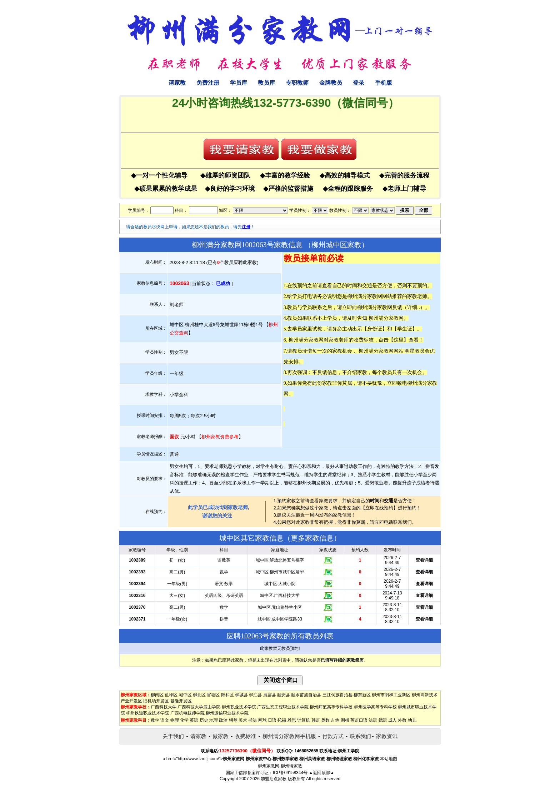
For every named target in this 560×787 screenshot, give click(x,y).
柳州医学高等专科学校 (375, 706)
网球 (262, 720)
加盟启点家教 (273, 778)
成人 (392, 720)
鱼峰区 (171, 694)
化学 (184, 720)
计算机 (303, 720)
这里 (399, 340)
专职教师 (297, 83)
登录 (358, 83)
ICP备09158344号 (290, 772)
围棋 (345, 720)
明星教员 (415, 351)
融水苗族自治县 (306, 694)
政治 (223, 720)
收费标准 (245, 736)
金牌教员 (330, 83)
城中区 (185, 694)
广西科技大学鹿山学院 (199, 706)
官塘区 (213, 694)
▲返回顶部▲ (321, 772)
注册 (246, 226)
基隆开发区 (181, 700)
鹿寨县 (269, 694)
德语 (383, 720)
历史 (204, 720)
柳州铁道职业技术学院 (147, 713)
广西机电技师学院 (187, 713)
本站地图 (388, 758)
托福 (282, 720)
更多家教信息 (312, 538)
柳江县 (255, 694)
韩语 (315, 720)
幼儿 (412, 720)
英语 (194, 720)
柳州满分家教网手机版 (289, 736)
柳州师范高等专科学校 (331, 706)
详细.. (413, 307)
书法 (252, 720)
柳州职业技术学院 (239, 706)
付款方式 (333, 736)
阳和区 (227, 694)
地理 (213, 720)
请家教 (177, 83)
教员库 (266, 83)
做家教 (220, 736)
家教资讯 (387, 736)
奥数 (325, 720)
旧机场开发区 (156, 700)
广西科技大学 (163, 706)
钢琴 (233, 720)
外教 (402, 720)
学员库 (238, 83)
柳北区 (199, 694)
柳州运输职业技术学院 (227, 713)
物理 (174, 720)
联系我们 (360, 736)
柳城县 (241, 694)
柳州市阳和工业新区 (391, 694)
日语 (272, 720)
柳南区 (157, 694)
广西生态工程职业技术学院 (283, 706)
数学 (155, 720)
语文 (164, 720)
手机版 (383, 83)
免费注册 (207, 83)
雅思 (292, 720)
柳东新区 (362, 694)
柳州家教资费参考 (220, 436)
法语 (373, 720)
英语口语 (359, 720)
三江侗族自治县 (337, 694)
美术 (243, 720)
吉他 (335, 720)
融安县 (283, 694)
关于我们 (173, 736)
